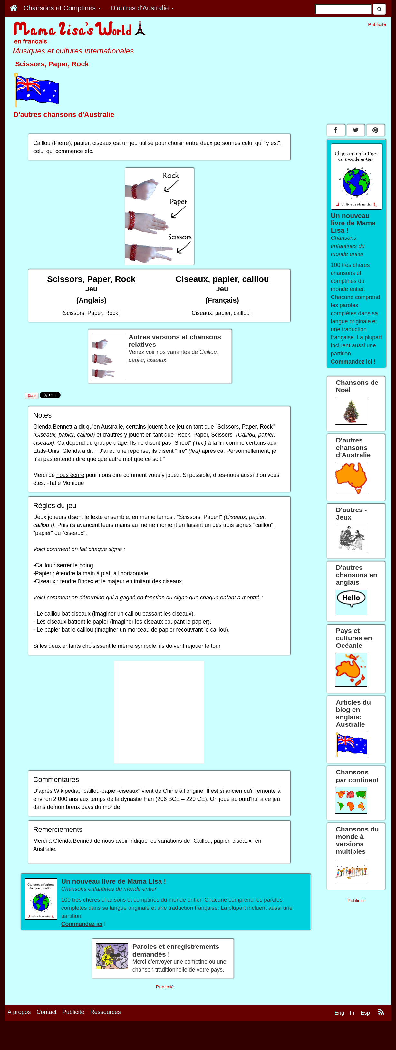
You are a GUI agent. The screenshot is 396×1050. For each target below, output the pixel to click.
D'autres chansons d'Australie (64, 115)
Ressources (105, 1012)
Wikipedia (66, 791)
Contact (47, 1012)
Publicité (73, 1012)
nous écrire (70, 475)
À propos (19, 1012)
